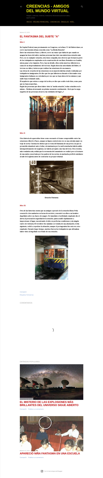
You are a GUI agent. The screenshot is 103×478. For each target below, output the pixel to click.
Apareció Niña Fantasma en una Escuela (50, 453)
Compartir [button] (23, 292)
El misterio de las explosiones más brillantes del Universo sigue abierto (49, 404)
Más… (72, 22)
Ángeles (65, 22)
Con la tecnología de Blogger (51, 471)
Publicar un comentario (36, 409)
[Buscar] (82, 6)
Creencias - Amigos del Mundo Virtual (47, 8)
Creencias (55, 22)
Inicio (29, 22)
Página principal (41, 22)
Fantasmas (29, 295)
